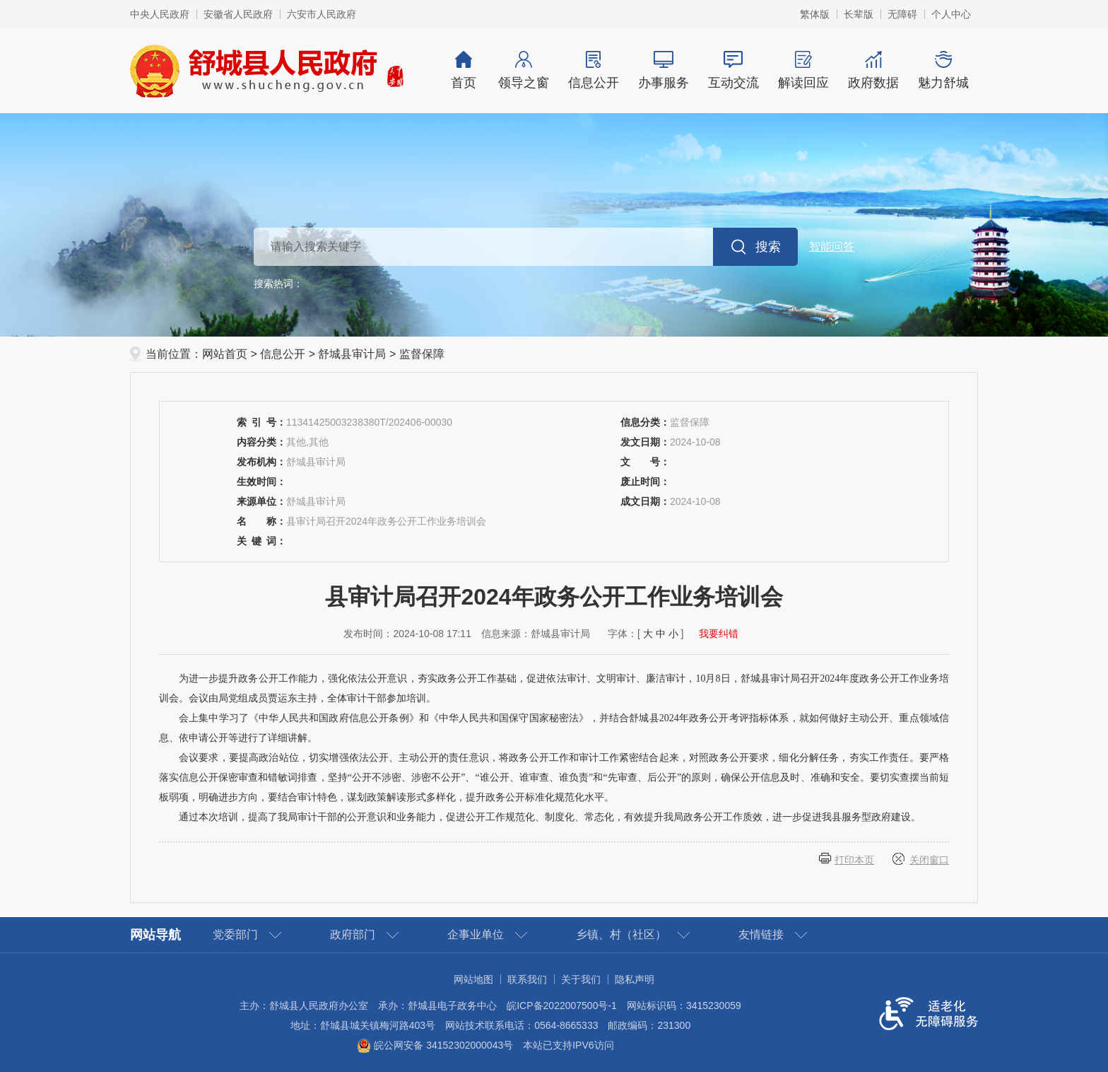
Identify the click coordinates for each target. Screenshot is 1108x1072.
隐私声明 (634, 979)
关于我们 (581, 979)
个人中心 (951, 14)
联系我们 (527, 979)
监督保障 (421, 354)
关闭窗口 (929, 860)
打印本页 (854, 860)
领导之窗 (523, 70)
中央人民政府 (159, 14)
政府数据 (873, 70)
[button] (858, 14)
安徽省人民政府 (238, 14)
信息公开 (593, 70)
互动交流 (733, 70)
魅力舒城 (943, 70)
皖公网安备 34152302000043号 (435, 1045)
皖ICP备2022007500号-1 (562, 1005)
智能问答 (831, 246)
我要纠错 (718, 633)
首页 (463, 70)
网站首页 (224, 354)
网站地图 (473, 979)
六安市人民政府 (321, 14)
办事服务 (663, 70)
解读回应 (803, 70)
